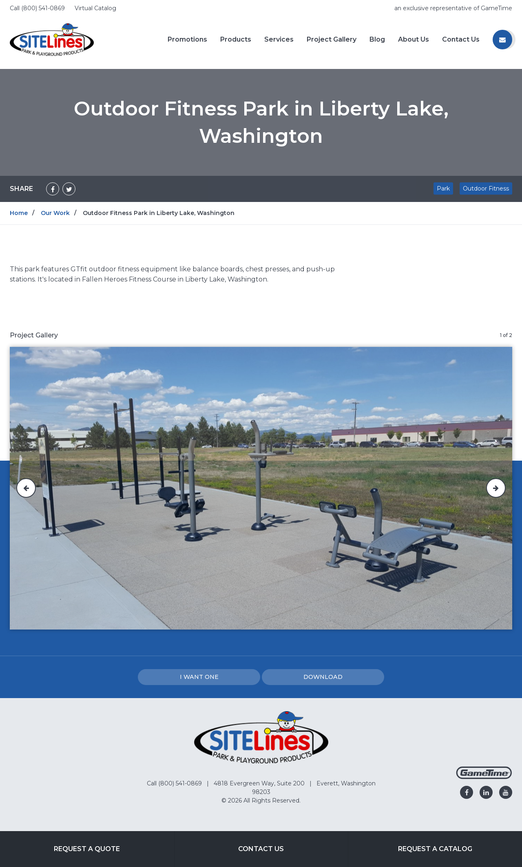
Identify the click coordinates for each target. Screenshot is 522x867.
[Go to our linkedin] (486, 792)
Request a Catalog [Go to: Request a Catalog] (435, 849)
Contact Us (461, 39)
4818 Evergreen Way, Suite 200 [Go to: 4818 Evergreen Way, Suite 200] (260, 783)
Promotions (187, 39)
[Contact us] (502, 39)
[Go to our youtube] (505, 792)
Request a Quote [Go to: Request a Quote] (87, 849)
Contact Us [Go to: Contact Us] (261, 849)
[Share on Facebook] (52, 188)
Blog (377, 39)
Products (235, 39)
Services (279, 39)
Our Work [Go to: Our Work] (55, 213)
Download (323, 677)
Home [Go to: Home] (19, 213)
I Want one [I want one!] (199, 677)
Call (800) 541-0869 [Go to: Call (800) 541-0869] (175, 783)
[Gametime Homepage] (484, 777)
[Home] (52, 39)
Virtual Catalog (95, 8)
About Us (413, 39)
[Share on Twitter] (68, 188)
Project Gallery (331, 39)
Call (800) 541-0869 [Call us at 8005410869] (38, 8)
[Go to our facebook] (466, 792)
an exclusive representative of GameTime (453, 8)
